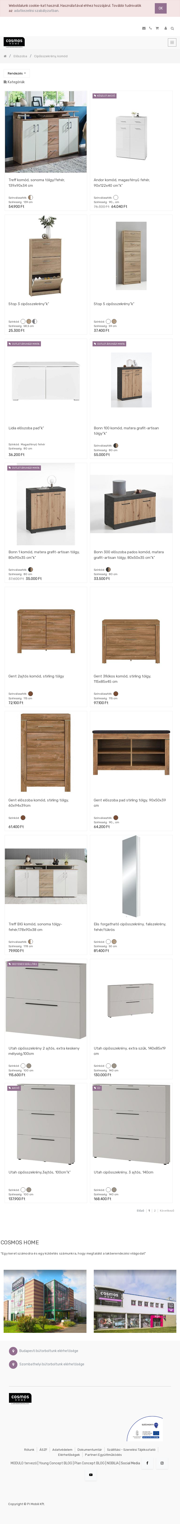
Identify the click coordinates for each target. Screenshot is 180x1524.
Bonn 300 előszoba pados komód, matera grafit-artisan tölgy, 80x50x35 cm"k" (129, 555)
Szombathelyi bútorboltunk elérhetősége (51, 1364)
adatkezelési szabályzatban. (36, 11)
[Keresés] (172, 71)
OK (161, 8)
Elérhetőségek (69, 1455)
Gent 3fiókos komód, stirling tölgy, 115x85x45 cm (122, 679)
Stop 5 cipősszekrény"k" (114, 304)
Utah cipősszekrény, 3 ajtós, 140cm (123, 1172)
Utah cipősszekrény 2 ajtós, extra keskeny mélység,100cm (43, 1051)
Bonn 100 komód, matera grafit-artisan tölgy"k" (126, 431)
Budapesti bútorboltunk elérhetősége (48, 1351)
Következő (167, 1210)
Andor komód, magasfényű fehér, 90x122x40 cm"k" (122, 183)
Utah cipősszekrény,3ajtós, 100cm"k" (39, 1172)
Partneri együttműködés (103, 1455)
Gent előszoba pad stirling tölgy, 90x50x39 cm (130, 803)
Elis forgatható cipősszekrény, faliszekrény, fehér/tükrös (130, 927)
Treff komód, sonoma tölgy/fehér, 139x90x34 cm (36, 183)
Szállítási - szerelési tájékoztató (131, 1449)
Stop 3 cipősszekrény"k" (28, 304)
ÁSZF (43, 1449)
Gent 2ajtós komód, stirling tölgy (36, 676)
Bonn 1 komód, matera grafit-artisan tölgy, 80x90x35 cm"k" (44, 555)
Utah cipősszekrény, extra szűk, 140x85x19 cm (130, 1051)
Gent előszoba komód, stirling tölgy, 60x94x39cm (38, 803)
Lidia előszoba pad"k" (26, 428)
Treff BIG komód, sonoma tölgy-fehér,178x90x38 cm (35, 927)
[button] (17, 73)
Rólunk (29, 1449)
